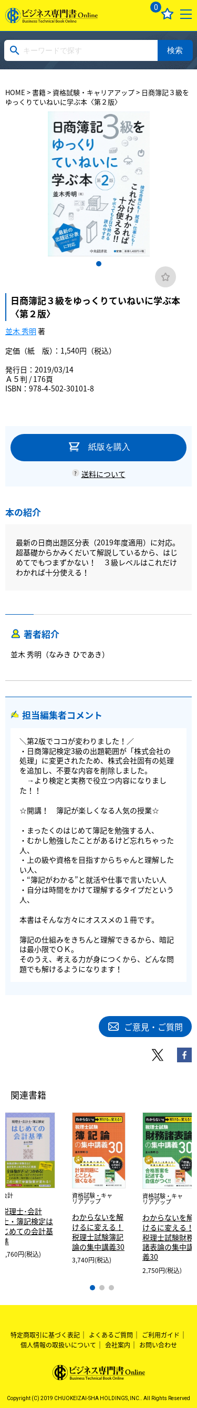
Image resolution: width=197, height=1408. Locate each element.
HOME (15, 92)
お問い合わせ (158, 1345)
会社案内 (117, 1345)
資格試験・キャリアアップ (93, 92)
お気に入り (167, 14)
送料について (103, 474)
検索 (175, 50)
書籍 (39, 92)
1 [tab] (98, 263)
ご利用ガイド (161, 1335)
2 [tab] (102, 1287)
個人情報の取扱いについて (58, 1345)
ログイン (130, 14)
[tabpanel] (98, 183)
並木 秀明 (20, 331)
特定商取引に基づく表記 (45, 1335)
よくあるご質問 (111, 1335)
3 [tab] (111, 1287)
